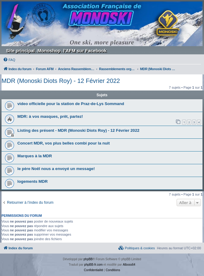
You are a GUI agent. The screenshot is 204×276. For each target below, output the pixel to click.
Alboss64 (129, 264)
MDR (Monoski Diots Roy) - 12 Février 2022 (61, 80)
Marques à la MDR (34, 156)
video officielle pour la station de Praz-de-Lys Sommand (70, 103)
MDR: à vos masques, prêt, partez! (50, 116)
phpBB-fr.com (93, 264)
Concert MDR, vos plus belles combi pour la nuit (63, 143)
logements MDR (32, 181)
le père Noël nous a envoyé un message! (56, 168)
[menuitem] (9, 59)
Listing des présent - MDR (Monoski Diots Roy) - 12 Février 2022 (78, 130)
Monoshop (49, 50)
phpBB (88, 259)
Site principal (20, 50)
